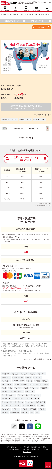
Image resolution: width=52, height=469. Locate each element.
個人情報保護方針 (11, 447)
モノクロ (25, 412)
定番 (17, 384)
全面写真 (44, 388)
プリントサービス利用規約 (28, 449)
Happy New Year (26, 119)
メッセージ (35, 388)
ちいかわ (41, 405)
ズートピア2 (41, 402)
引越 (11, 388)
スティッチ (30, 402)
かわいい (25, 374)
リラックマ (19, 402)
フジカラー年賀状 (29, 405)
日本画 (38, 381)
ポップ (29, 377)
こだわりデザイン (17, 391)
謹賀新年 (25, 384)
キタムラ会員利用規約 (12, 449)
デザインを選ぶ (5, 10)
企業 (26, 388)
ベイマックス (20, 398)
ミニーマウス (36, 395)
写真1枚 (37, 119)
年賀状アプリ (26, 10)
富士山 (45, 381)
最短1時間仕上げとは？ (42, 115)
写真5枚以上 (15, 412)
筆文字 (16, 381)
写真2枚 (33, 409)
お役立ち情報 (36, 10)
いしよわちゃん (8, 405)
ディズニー (30, 391)
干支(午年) (6, 119)
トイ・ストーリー (33, 398)
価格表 (15, 10)
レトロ (10, 384)
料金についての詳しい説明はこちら (36, 359)
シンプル (42, 374)
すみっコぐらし (8, 402)
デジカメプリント (42, 449)
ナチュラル (38, 377)
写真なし (16, 409)
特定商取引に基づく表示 (38, 447)
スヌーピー (6, 409)
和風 (22, 381)
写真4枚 (5, 412)
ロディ (18, 405)
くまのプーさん (8, 398)
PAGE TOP (48, 466)
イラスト (6, 391)
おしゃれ (16, 374)
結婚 (46, 384)
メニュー (47, 9)
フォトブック (27, 452)
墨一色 (30, 381)
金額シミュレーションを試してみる (26, 158)
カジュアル (6, 381)
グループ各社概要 (24, 447)
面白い (15, 119)
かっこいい (6, 377)
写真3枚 (42, 409)
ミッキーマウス (23, 395)
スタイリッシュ (18, 377)
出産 (4, 388)
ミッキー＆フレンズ (9, 395)
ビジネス (18, 388)
